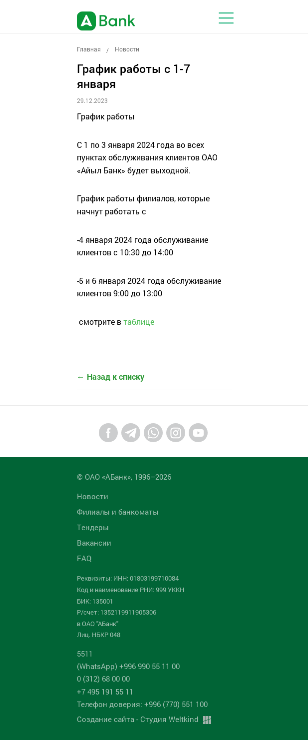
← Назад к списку (110, 376)
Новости (127, 49)
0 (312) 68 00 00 (103, 679)
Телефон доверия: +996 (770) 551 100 (142, 704)
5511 (85, 654)
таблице (138, 321)
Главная (89, 49)
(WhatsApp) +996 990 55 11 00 (128, 666)
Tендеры (93, 527)
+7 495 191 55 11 (105, 692)
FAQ (84, 558)
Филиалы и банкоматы (118, 512)
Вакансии (94, 543)
